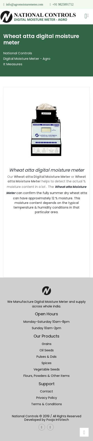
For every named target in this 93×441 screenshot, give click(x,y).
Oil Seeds (47, 350)
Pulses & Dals (46, 356)
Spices (46, 363)
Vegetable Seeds (47, 369)
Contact (46, 391)
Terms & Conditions (46, 404)
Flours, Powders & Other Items (46, 376)
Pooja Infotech (57, 419)
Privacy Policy (46, 398)
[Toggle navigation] (88, 16)
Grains (46, 344)
